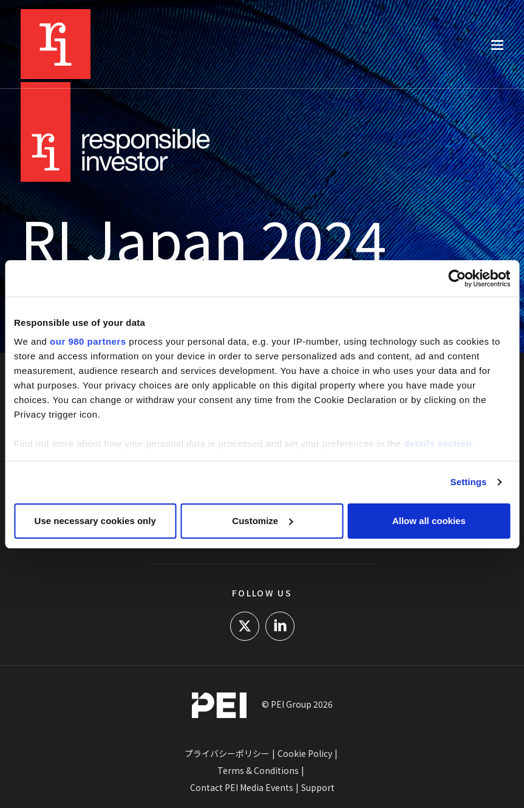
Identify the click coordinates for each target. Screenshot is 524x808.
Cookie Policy (304, 753)
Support (318, 787)
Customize (262, 521)
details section (438, 443)
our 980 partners (88, 341)
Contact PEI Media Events (241, 787)
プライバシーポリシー (227, 753)
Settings (469, 482)
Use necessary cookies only (95, 521)
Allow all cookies (429, 521)
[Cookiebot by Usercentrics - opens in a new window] (457, 278)
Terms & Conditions (258, 770)
